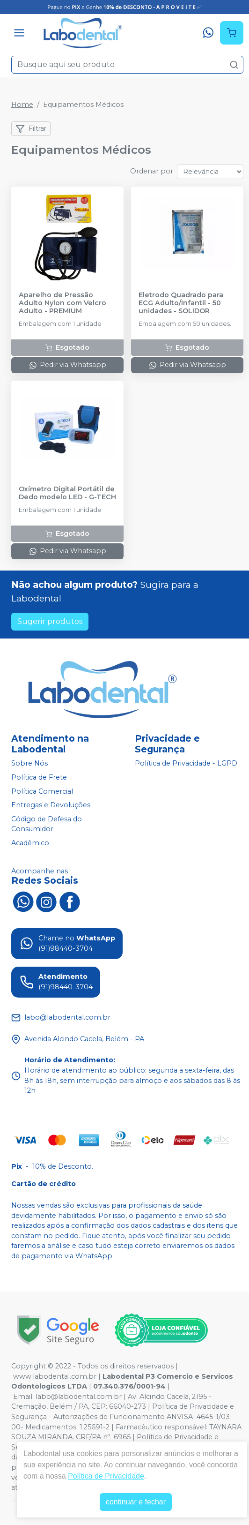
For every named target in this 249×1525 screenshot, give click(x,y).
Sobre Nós (29, 763)
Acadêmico (30, 843)
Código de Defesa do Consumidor (46, 824)
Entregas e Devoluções (50, 805)
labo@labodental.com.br (79, 1396)
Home (22, 104)
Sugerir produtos (49, 621)
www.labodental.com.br (54, 1376)
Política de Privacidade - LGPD (186, 763)
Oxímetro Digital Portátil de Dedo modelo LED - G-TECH (67, 493)
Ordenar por (151, 171)
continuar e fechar (136, 1502)
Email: (24, 1396)
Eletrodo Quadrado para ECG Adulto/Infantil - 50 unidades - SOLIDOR (181, 303)
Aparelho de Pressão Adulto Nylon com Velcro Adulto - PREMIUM (62, 303)
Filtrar (30, 129)
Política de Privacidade (106, 1476)
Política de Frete (39, 777)
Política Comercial (42, 791)
